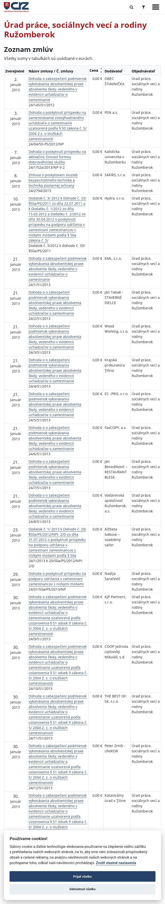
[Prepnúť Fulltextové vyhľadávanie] (131, 7)
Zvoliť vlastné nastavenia (116, 863)
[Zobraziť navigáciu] (155, 7)
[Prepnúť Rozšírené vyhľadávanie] (143, 7)
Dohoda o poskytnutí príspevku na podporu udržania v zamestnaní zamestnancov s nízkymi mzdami (57, 578)
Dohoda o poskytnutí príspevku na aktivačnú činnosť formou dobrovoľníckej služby (57, 156)
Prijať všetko (82, 876)
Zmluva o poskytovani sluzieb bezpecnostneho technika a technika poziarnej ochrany (53, 180)
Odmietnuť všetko (82, 889)
